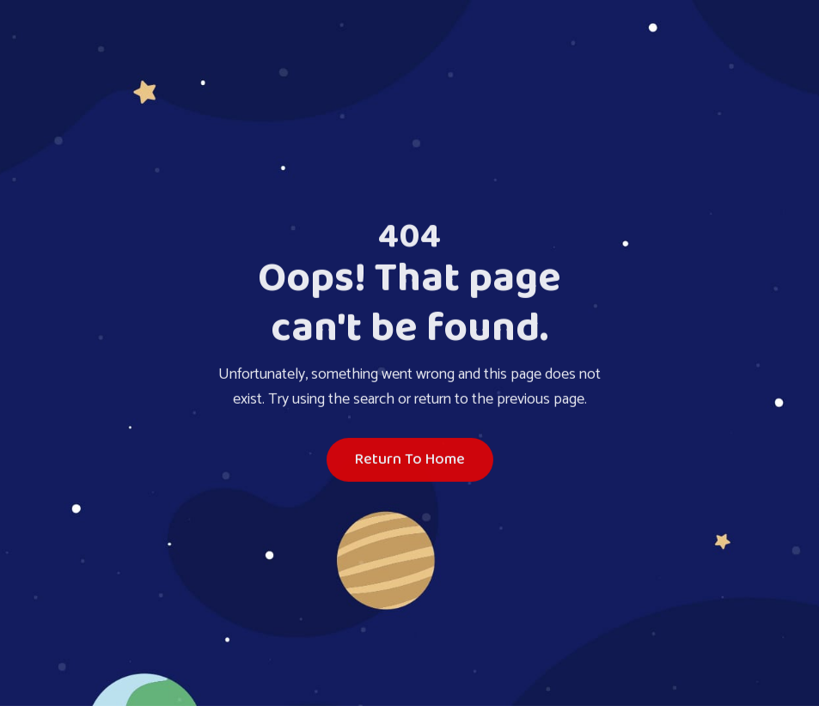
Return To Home (410, 461)
